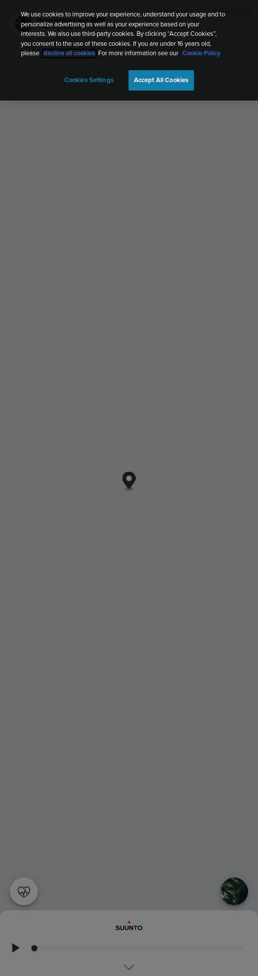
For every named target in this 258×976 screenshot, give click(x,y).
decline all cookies (69, 53)
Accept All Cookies (161, 80)
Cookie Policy (201, 53)
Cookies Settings (89, 80)
